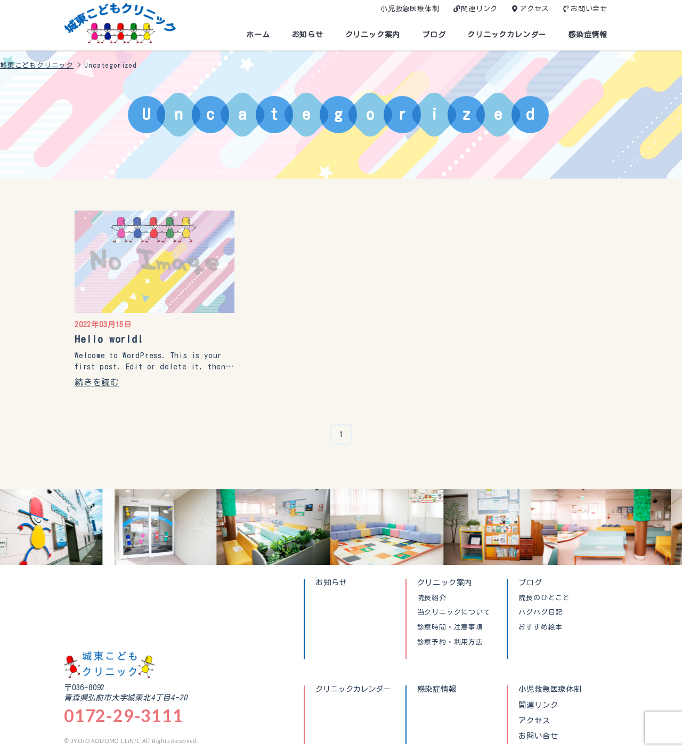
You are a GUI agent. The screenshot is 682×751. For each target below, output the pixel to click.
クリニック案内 (373, 34)
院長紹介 (431, 598)
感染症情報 (587, 34)
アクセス (534, 8)
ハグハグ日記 (540, 612)
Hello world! (109, 339)
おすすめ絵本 (540, 627)
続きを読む (97, 382)
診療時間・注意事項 (450, 627)
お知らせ (307, 34)
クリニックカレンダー (506, 34)
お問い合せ (589, 8)
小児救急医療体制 (409, 8)
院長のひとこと (544, 598)
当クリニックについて (454, 612)
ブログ (433, 34)
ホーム (258, 34)
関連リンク (479, 8)
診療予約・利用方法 (450, 642)
